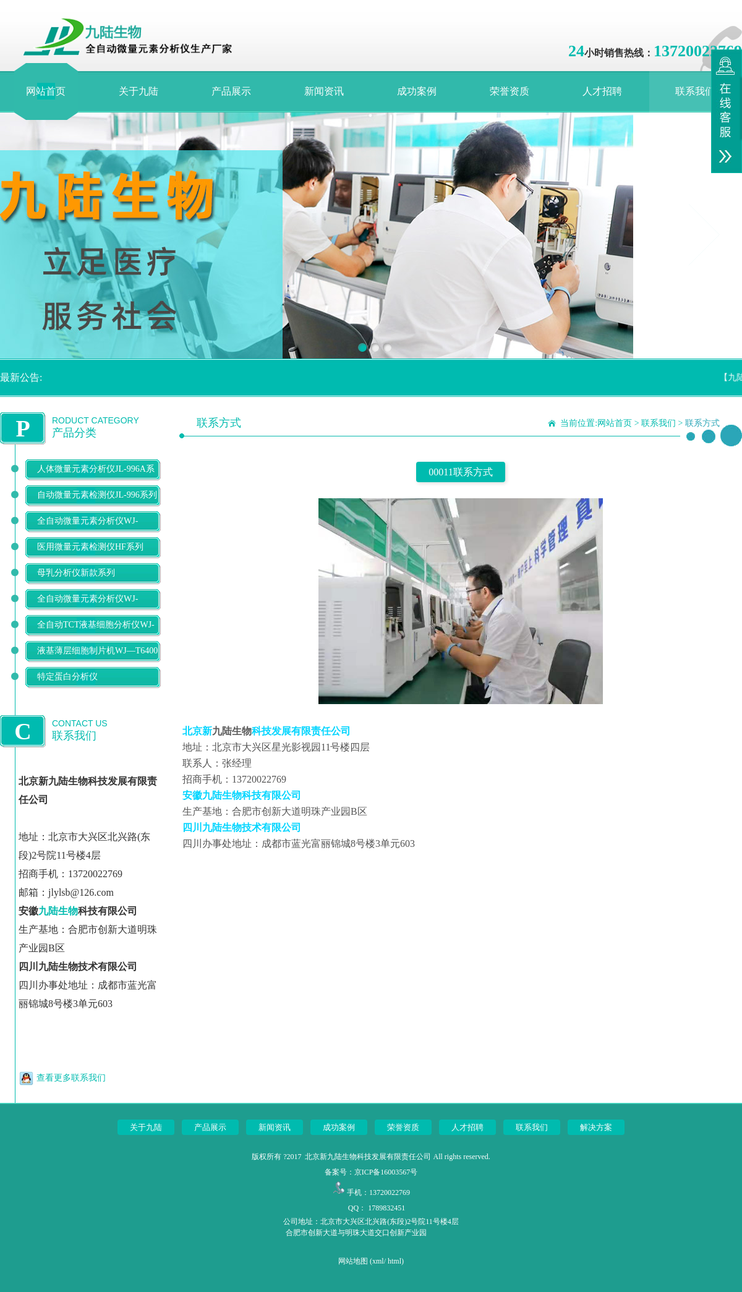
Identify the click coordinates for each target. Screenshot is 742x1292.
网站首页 (46, 91)
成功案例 (417, 91)
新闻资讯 (324, 91)
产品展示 (231, 91)
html (394, 1261)
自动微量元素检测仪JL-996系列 (97, 494)
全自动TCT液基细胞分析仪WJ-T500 (96, 634)
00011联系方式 (460, 472)
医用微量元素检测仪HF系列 (90, 546)
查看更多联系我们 (71, 1077)
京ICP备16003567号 (386, 1172)
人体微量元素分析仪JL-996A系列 (96, 478)
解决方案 (596, 1127)
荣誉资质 (509, 91)
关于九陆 (138, 91)
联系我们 (695, 91)
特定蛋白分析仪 (67, 676)
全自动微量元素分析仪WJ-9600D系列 (87, 530)
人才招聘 (602, 91)
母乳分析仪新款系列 (76, 572)
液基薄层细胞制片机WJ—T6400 (97, 650)
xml (378, 1261)
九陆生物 (58, 911)
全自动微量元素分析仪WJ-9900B (87, 608)
